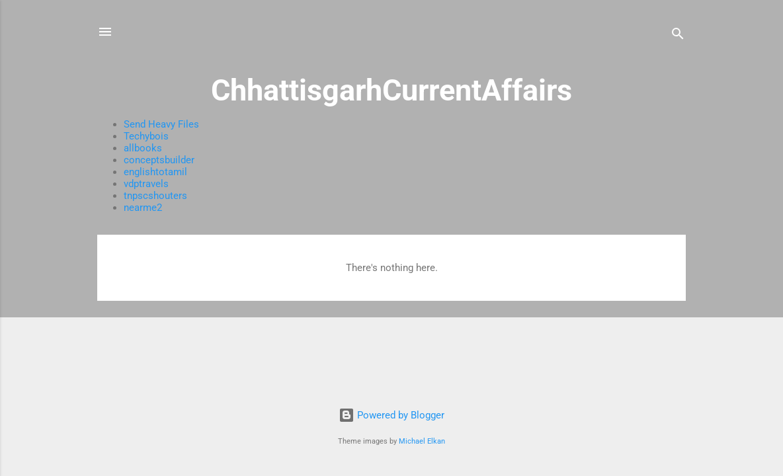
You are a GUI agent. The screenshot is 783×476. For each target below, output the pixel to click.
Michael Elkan (422, 441)
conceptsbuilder (159, 160)
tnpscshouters (155, 196)
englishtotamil (155, 172)
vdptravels (146, 184)
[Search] (678, 36)
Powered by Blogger (391, 415)
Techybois (146, 136)
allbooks (143, 148)
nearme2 (143, 208)
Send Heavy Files (161, 124)
